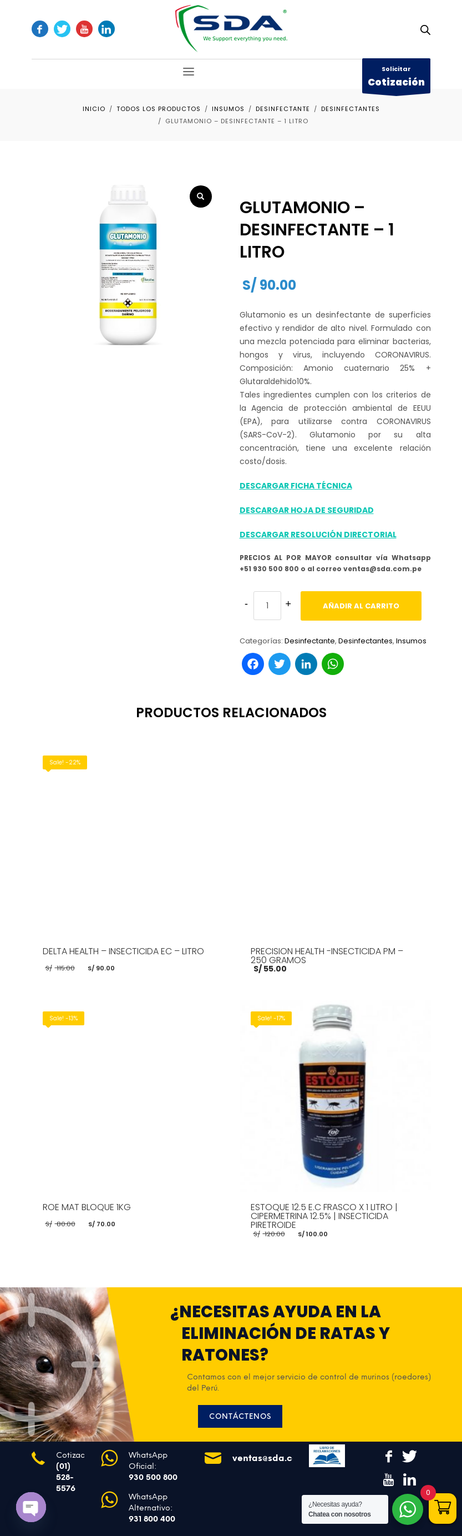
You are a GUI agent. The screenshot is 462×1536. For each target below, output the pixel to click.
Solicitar (396, 78)
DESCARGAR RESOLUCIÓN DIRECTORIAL (318, 534)
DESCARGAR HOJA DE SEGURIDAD (307, 510)
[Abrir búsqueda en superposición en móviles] (425, 30)
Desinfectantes (365, 641)
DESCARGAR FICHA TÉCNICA (296, 485)
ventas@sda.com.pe (275, 1458)
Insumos (411, 641)
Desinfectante (310, 641)
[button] (201, 196)
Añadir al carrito (361, 606)
